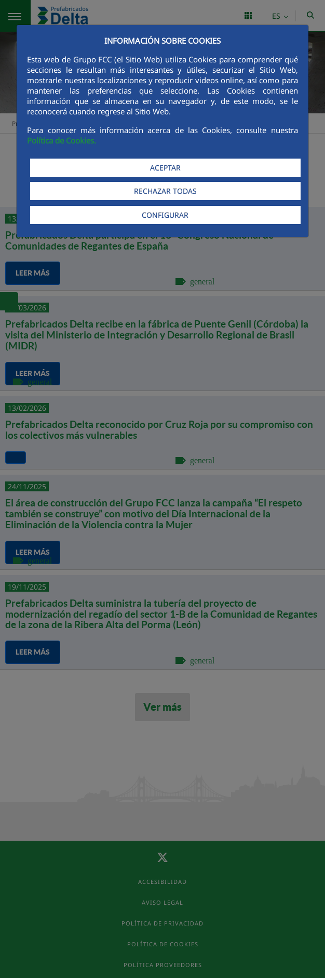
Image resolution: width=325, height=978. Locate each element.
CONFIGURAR (165, 215)
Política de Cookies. (61, 140)
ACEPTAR (165, 168)
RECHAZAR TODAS (165, 191)
